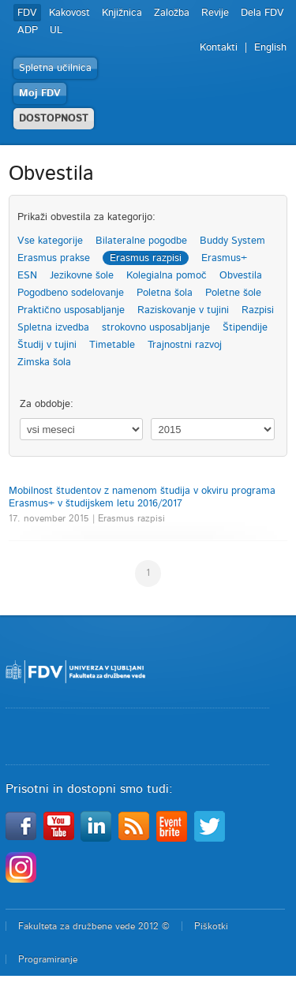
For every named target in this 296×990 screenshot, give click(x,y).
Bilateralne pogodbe (141, 241)
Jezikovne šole (82, 276)
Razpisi (258, 310)
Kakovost (69, 13)
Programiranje (47, 959)
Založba (171, 13)
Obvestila (240, 276)
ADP (27, 30)
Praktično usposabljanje (71, 310)
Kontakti (219, 48)
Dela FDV (262, 13)
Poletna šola (165, 293)
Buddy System (232, 241)
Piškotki (211, 926)
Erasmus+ (224, 258)
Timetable (112, 345)
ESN (27, 276)
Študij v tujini (47, 345)
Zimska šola (44, 362)
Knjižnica (122, 13)
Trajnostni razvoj (185, 345)
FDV (27, 13)
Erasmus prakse (53, 258)
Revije (215, 13)
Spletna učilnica (55, 68)
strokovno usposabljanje (156, 328)
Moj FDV (40, 93)
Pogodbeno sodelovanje (70, 293)
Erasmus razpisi (146, 258)
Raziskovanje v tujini (183, 310)
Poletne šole (233, 293)
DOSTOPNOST (53, 119)
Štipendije (245, 328)
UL (56, 30)
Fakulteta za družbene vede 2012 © (94, 926)
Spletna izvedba (53, 328)
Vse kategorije (50, 241)
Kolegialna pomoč (166, 276)
